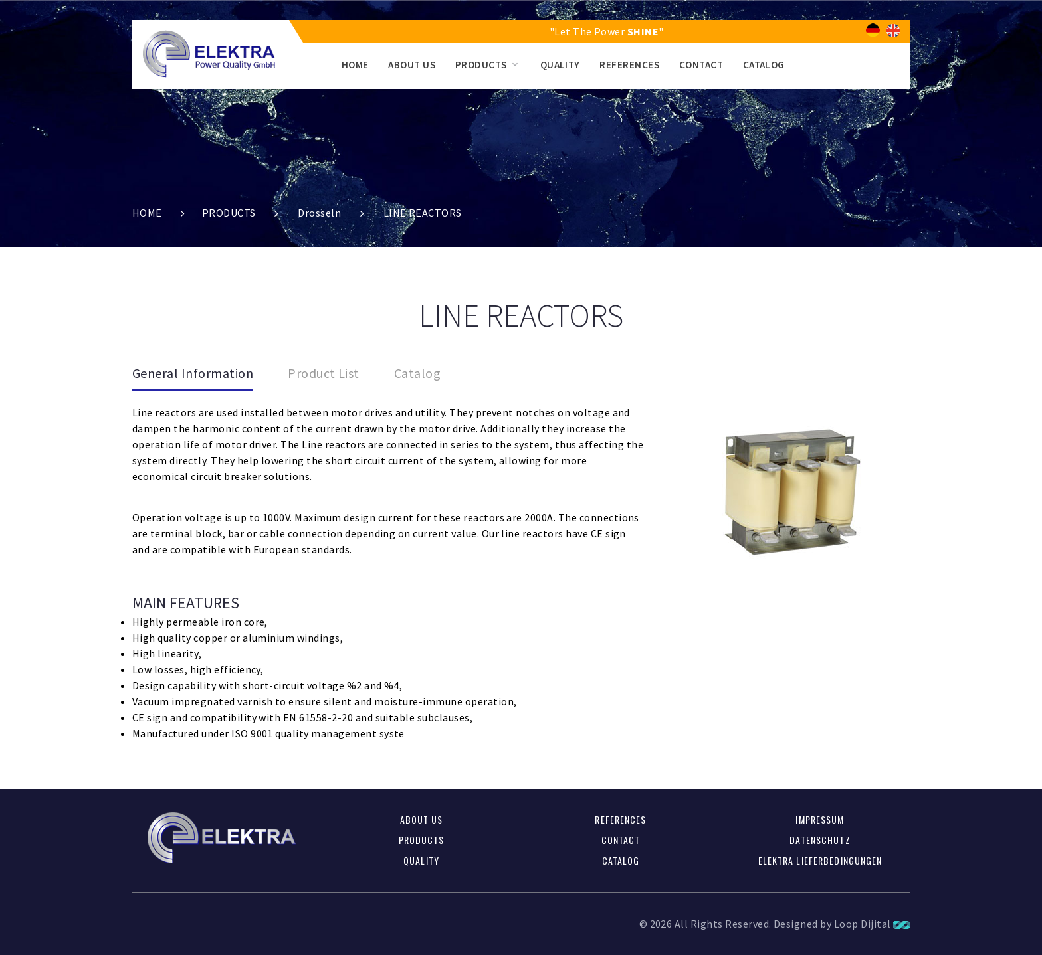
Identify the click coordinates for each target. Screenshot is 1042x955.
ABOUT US (411, 64)
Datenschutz (819, 840)
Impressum (819, 819)
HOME (355, 64)
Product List (324, 373)
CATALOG (764, 64)
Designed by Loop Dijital (842, 923)
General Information (192, 373)
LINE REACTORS (422, 212)
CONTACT (701, 64)
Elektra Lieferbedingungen (820, 860)
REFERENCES (629, 64)
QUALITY (560, 64)
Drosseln (319, 212)
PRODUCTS (481, 64)
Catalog (417, 373)
